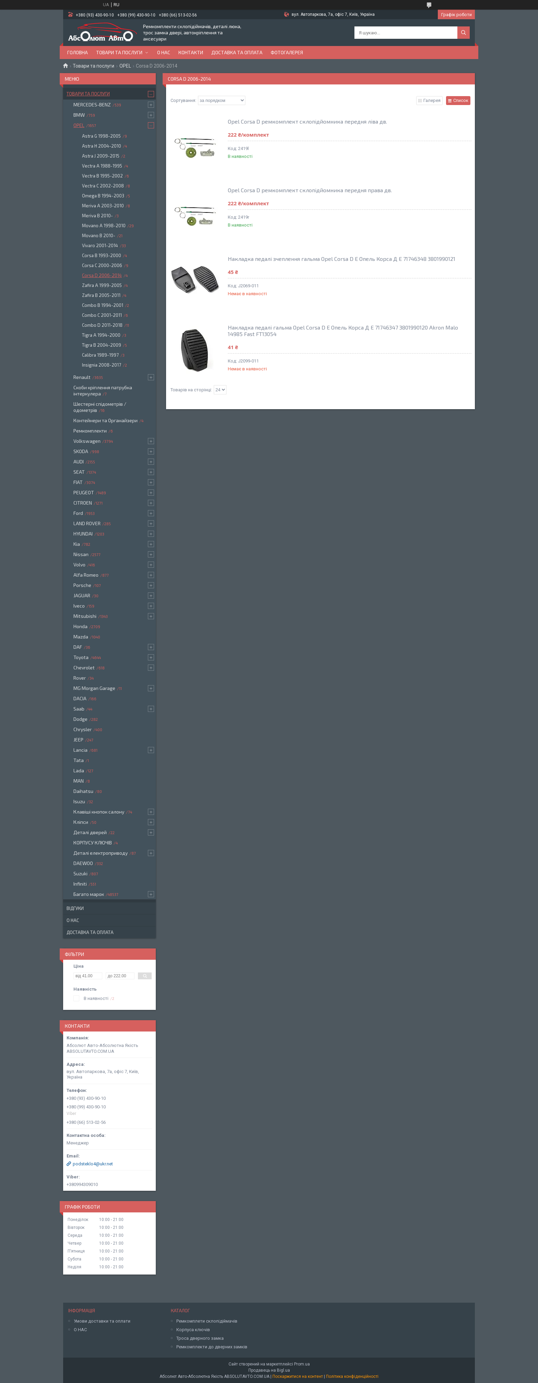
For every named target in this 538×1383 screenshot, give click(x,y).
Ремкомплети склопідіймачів (206, 1321)
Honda (80, 626)
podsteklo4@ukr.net (93, 1163)
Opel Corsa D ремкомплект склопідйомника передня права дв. (310, 190)
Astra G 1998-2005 (101, 136)
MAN (78, 781)
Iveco (79, 606)
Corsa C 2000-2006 (102, 265)
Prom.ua (302, 1364)
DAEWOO (83, 863)
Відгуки (75, 908)
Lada (78, 770)
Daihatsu (83, 791)
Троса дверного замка (200, 1338)
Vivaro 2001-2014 (100, 245)
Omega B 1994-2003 (103, 195)
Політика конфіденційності (352, 1376)
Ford (78, 513)
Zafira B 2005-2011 (101, 295)
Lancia (80, 750)
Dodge (80, 719)
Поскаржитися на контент (297, 1376)
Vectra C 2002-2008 (103, 185)
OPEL (125, 66)
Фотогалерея (287, 52)
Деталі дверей (90, 832)
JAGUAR (81, 595)
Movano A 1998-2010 (104, 225)
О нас (163, 52)
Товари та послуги (119, 52)
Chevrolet (84, 667)
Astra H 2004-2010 (101, 146)
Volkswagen (87, 441)
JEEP (78, 739)
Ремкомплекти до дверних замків (211, 1346)
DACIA (79, 698)
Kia (76, 544)
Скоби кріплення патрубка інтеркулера (102, 390)
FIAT (78, 482)
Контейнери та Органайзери (105, 420)
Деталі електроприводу (100, 853)
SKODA (80, 451)
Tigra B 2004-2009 (101, 345)
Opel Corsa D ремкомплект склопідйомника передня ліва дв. (307, 121)
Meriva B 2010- (97, 215)
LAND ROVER (87, 523)
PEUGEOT (83, 492)
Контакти (190, 52)
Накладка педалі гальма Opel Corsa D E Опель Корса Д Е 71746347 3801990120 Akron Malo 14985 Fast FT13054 (343, 330)
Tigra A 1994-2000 (101, 335)
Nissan (81, 554)
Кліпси (80, 822)
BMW (79, 115)
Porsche (82, 585)
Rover (79, 678)
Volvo (79, 564)
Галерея (432, 100)
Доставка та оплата (236, 52)
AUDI (78, 461)
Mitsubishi (84, 616)
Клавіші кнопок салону (98, 812)
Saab (78, 709)
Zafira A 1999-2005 (102, 285)
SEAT (79, 472)
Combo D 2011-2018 (102, 325)
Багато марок (88, 894)
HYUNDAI (83, 534)
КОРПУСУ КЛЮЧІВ (92, 842)
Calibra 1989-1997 (100, 355)
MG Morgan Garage (94, 688)
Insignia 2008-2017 (101, 365)
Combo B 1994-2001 (102, 305)
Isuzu (79, 801)
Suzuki (80, 873)
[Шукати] (463, 32)
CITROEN (82, 503)
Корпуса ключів (193, 1329)
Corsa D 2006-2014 (102, 275)
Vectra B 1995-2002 (102, 175)
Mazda (80, 636)
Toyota (81, 657)
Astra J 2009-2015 (100, 156)
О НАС (80, 1329)
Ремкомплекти (90, 431)
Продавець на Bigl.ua (269, 1370)
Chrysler (82, 729)
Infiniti (80, 884)
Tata (78, 760)
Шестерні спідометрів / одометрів (99, 407)
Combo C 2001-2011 (102, 315)
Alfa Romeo (85, 575)
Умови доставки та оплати (102, 1321)
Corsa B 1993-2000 (101, 255)
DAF (77, 647)
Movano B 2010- (98, 235)
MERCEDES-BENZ (92, 104)
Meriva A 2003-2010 (103, 205)
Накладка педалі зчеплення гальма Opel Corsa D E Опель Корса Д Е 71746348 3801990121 (341, 258)
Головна (77, 52)
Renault (82, 377)
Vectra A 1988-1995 (102, 166)
